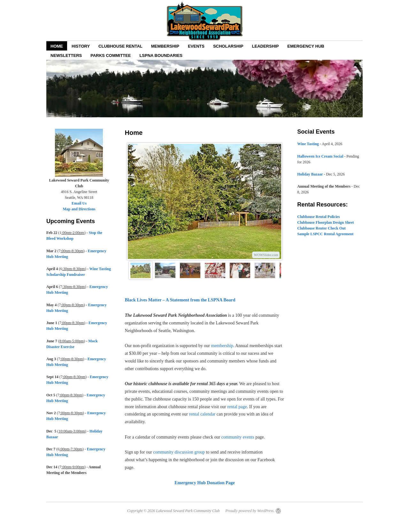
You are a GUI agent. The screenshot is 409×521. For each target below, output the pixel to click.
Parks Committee (110, 55)
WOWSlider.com (266, 255)
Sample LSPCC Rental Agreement (325, 234)
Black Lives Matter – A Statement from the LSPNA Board (180, 300)
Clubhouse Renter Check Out (321, 228)
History (81, 46)
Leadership (265, 46)
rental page (237, 406)
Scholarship (228, 46)
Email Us (79, 203)
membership (222, 345)
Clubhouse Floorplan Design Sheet (325, 222)
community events (237, 437)
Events (196, 46)
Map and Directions (79, 209)
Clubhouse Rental (120, 46)
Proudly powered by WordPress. (249, 511)
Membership (165, 46)
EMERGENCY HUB (305, 46)
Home (56, 46)
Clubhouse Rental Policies (318, 216)
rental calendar (202, 414)
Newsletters (66, 55)
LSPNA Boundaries (160, 55)
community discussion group (179, 452)
